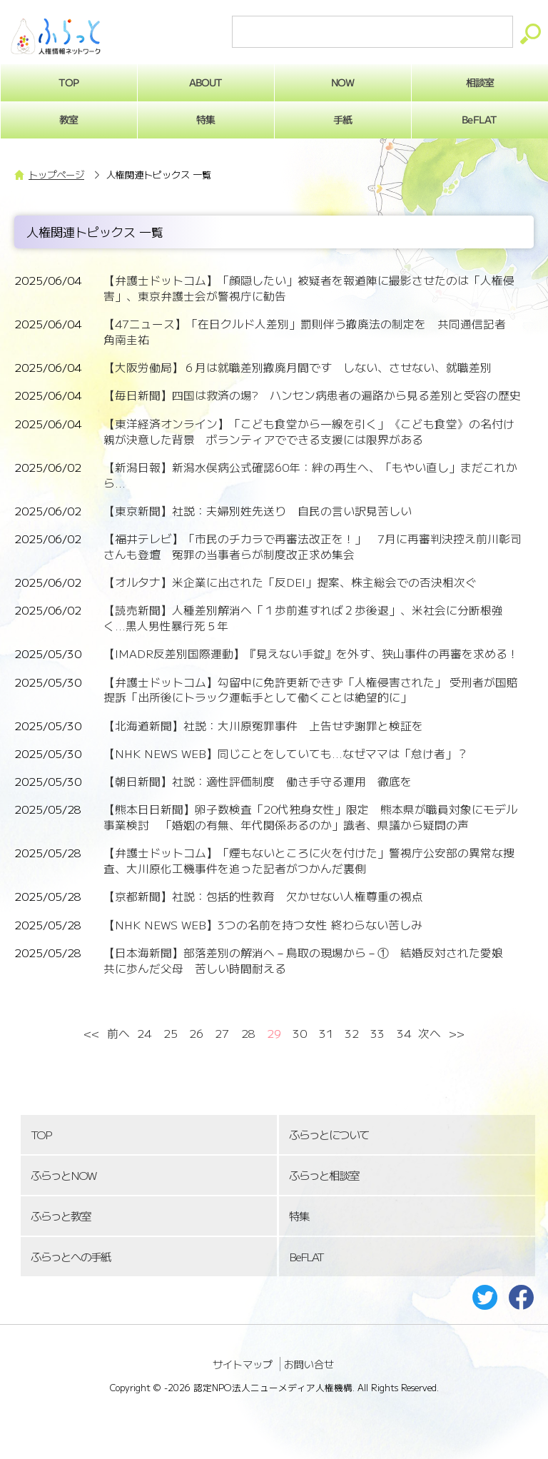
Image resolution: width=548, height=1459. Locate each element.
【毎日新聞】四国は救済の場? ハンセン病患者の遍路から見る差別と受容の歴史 (312, 395)
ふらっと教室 (61, 1216)
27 (222, 1033)
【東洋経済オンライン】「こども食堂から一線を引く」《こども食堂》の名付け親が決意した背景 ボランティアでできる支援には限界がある (308, 431)
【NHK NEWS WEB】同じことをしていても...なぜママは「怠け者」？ (285, 753)
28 (248, 1033)
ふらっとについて (329, 1134)
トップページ (56, 174)
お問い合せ (309, 1364)
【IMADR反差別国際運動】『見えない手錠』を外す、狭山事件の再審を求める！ (311, 653)
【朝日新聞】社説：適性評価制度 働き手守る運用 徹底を (257, 781)
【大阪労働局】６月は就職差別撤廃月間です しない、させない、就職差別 (297, 367)
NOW (342, 82)
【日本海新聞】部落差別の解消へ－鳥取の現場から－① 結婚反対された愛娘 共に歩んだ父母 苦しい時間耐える (308, 960)
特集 (205, 119)
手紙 (342, 119)
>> (456, 1033)
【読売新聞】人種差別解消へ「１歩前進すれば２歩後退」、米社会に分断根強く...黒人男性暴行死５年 (303, 618)
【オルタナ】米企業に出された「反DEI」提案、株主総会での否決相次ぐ (290, 582)
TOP (41, 1134)
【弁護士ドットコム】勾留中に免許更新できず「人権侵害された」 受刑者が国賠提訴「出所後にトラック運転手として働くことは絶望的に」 (310, 690)
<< (91, 1033)
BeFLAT (306, 1256)
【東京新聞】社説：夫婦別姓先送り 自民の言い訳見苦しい (257, 511)
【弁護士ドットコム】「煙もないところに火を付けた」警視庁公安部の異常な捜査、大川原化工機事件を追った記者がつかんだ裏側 (308, 860)
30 (300, 1033)
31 (326, 1033)
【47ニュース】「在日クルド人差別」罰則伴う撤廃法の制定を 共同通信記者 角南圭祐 (310, 331)
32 (352, 1033)
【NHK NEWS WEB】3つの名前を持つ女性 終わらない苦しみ (262, 925)
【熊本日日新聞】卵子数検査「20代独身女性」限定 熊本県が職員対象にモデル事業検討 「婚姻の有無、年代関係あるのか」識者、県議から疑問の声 (310, 817)
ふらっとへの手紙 (71, 1256)
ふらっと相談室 (324, 1175)
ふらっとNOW (63, 1175)
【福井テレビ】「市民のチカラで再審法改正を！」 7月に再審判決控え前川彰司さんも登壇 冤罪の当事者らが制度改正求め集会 (312, 546)
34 (404, 1033)
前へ (118, 1033)
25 (170, 1033)
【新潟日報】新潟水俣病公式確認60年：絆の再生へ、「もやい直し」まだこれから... (310, 475)
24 (144, 1033)
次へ (429, 1033)
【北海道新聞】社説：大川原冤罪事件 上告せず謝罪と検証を (263, 725)
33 (377, 1033)
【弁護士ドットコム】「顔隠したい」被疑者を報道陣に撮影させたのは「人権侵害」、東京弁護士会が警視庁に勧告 (308, 288)
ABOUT (206, 82)
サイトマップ (243, 1364)
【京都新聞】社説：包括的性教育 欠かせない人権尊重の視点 (263, 896)
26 (196, 1033)
